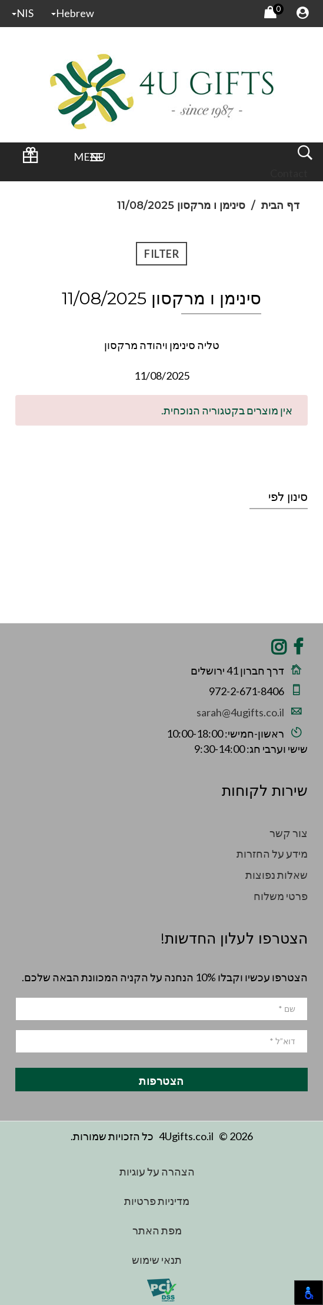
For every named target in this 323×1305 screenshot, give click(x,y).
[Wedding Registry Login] (30, 158)
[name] (161, 1009)
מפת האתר (157, 1230)
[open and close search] (305, 156)
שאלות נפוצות (276, 874)
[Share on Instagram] (279, 650)
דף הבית (280, 205)
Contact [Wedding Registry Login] (289, 173)
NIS (23, 12)
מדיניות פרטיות (156, 1200)
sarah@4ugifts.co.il (240, 712)
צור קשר (288, 832)
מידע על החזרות (272, 853)
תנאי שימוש (157, 1259)
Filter (161, 253)
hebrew (72, 12)
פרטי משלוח (281, 895)
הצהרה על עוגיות (157, 1171)
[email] (161, 1041)
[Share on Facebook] (298, 650)
